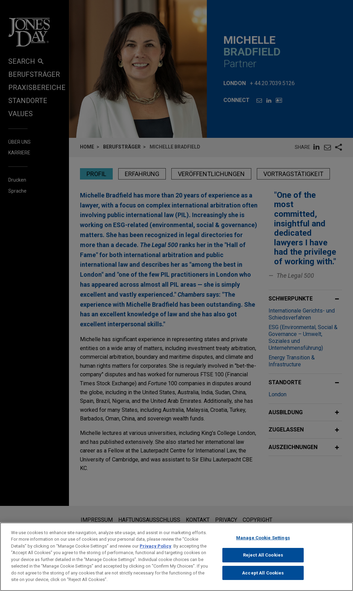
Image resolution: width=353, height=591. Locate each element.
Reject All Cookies (263, 560)
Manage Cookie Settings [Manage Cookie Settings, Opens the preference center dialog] (263, 543)
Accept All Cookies (263, 578)
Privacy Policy (155, 551)
